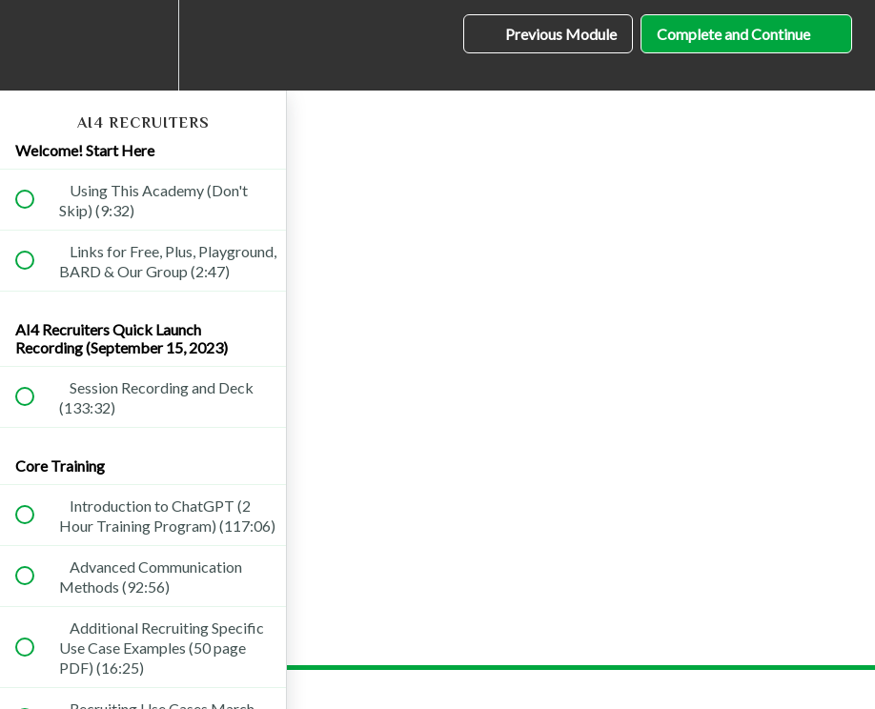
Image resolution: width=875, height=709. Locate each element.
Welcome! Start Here (84, 150)
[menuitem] (143, 45)
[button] (35, 45)
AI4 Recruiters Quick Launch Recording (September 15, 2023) (121, 338)
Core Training (60, 465)
